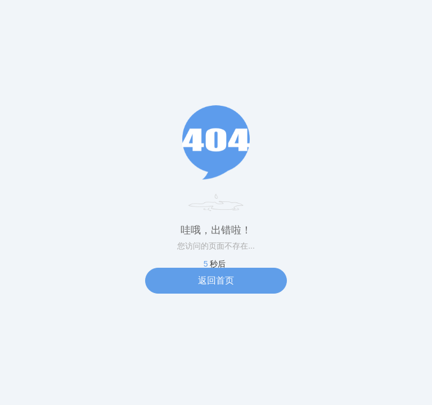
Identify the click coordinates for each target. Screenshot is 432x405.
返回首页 (216, 280)
